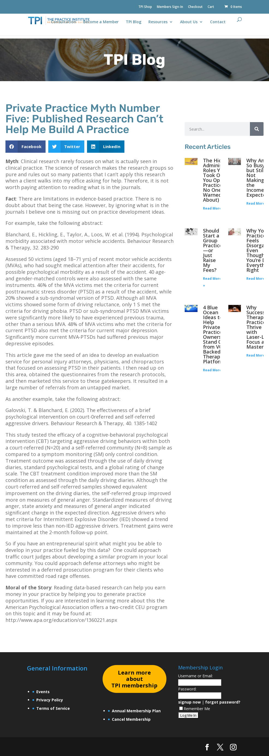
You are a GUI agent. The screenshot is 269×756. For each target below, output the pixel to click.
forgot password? (222, 702)
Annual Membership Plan (136, 710)
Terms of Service (53, 708)
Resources (158, 22)
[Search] (257, 129)
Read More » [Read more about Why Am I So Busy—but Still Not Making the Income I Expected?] (257, 203)
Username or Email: (195, 675)
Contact (218, 22)
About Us (189, 22)
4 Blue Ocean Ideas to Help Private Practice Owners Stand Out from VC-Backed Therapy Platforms (215, 334)
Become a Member (101, 22)
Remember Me (194, 708)
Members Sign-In (170, 7)
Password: (187, 689)
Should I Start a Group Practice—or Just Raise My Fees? (212, 250)
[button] (25, 146)
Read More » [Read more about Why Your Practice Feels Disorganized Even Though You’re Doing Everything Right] (257, 278)
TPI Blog (133, 22)
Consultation (63, 22)
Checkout (195, 7)
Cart (211, 7)
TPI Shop (145, 7)
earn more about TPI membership (134, 679)
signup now (189, 702)
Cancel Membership (131, 719)
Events (43, 691)
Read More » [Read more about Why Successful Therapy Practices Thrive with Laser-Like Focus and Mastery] (257, 355)
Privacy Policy (49, 699)
